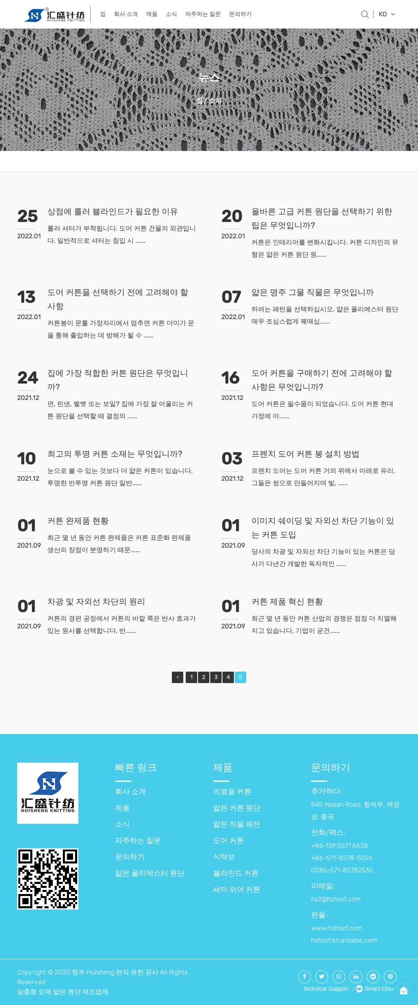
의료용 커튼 (232, 791)
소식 (171, 14)
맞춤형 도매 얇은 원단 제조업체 (63, 992)
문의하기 (240, 14)
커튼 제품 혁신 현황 (287, 601)
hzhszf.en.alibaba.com (344, 940)
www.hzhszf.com (336, 928)
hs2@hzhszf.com (336, 899)
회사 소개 (126, 14)
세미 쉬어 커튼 (236, 889)
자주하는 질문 (203, 14)
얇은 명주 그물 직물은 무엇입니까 (312, 292)
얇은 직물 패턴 (236, 824)
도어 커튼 (228, 840)
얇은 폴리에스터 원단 (150, 873)
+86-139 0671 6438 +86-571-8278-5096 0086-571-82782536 (342, 858)
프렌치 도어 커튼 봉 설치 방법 (305, 454)
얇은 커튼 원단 (236, 807)
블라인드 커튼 (236, 873)
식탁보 (224, 856)
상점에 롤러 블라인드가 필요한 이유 (112, 211)
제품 (152, 14)
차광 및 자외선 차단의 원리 (96, 601)
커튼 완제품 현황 (78, 521)
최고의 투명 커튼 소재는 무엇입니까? (114, 454)
